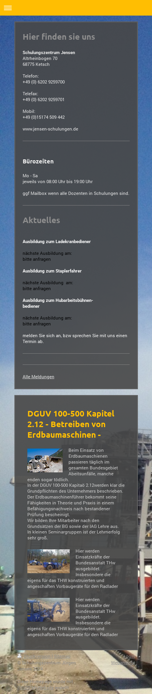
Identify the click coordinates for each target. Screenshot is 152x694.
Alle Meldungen (38, 376)
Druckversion (34, 656)
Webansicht (123, 662)
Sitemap (62, 656)
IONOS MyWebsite (35, 687)
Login (129, 656)
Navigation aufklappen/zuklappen (76, 7)
